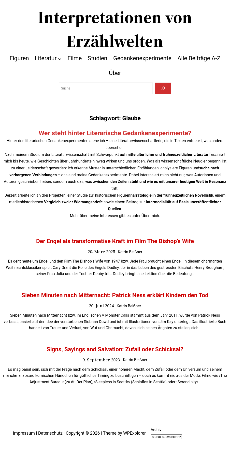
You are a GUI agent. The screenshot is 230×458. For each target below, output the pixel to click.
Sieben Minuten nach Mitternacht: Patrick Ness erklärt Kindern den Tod (115, 295)
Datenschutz (50, 433)
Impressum (24, 433)
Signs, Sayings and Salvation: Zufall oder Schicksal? (115, 349)
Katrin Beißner (130, 252)
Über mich (150, 215)
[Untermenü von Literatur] (59, 58)
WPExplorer (134, 433)
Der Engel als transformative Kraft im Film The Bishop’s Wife (115, 241)
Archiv (156, 429)
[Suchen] (163, 88)
